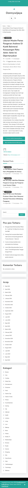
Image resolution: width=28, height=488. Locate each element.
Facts (6, 390)
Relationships (8, 439)
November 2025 (9, 304)
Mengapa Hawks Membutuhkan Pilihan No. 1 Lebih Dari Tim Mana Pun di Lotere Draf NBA (14, 229)
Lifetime (7, 418)
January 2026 (8, 298)
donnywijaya (16, 58)
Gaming (7, 406)
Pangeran (5, 69)
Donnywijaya (14, 13)
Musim (15, 66)
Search (4, 212)
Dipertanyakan (11, 64)
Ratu (9, 69)
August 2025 (8, 314)
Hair (6, 409)
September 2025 (9, 310)
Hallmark (7, 412)
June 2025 (7, 320)
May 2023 (7, 357)
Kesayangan (6, 66)
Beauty (7, 372)
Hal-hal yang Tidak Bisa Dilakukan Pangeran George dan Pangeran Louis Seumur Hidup (13, 182)
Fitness (7, 399)
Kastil (18, 64)
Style (6, 461)
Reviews (7, 442)
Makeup (7, 427)
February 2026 (8, 295)
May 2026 (7, 286)
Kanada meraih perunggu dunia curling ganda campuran (14, 256)
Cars (6, 375)
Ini (16, 64)
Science (7, 449)
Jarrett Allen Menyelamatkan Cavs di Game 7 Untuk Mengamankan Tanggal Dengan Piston (14, 249)
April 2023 (7, 360)
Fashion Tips (8, 393)
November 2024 (9, 341)
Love (6, 424)
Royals (6, 446)
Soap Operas (8, 458)
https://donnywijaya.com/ (14, 155)
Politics (7, 433)
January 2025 (8, 335)
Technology (8, 467)
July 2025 (7, 317)
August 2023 (8, 347)
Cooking (7, 378)
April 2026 (7, 289)
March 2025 (8, 329)
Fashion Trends (8, 396)
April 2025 (7, 326)
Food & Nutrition (9, 402)
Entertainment (8, 384)
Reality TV (7, 436)
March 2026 (8, 292)
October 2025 (8, 307)
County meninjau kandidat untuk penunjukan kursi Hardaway (12, 243)
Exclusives (7, 387)
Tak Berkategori (9, 464)
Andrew (19, 61)
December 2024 (9, 338)
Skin (6, 455)
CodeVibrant (4, 486)
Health (6, 415)
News (6, 430)
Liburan (11, 66)
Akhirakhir (13, 61)
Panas (19, 66)
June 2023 (7, 353)
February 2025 (8, 332)
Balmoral (5, 64)
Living (6, 421)
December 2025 (9, 301)
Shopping (7, 452)
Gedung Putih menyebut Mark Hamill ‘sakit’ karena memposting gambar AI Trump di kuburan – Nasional (14, 237)
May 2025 (7, 323)
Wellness (7, 470)
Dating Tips (8, 381)
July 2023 (7, 350)
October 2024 (8, 344)
